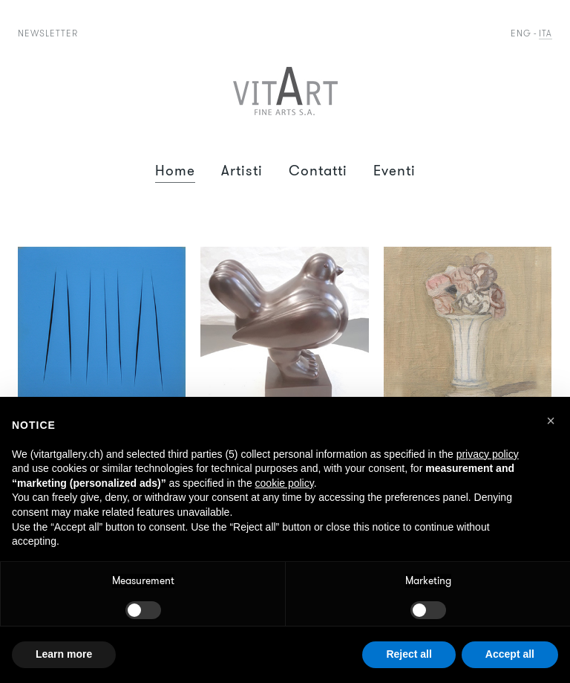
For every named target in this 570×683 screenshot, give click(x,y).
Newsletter (48, 33)
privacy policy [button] (487, 454)
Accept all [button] (509, 654)
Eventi (394, 171)
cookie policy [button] (284, 483)
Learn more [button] (64, 654)
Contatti (318, 171)
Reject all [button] (408, 654)
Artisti (242, 171)
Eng (521, 33)
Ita (545, 33)
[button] (551, 421)
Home (175, 171)
